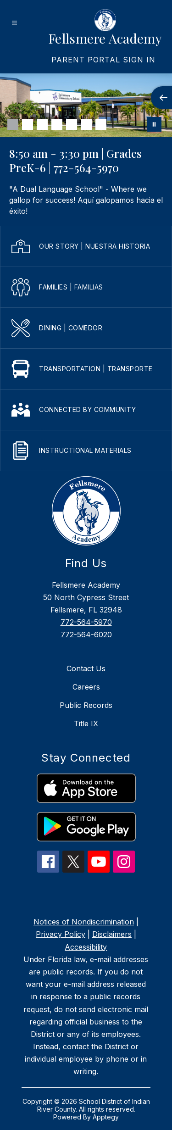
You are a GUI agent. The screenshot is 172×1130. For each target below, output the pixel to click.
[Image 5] (71, 124)
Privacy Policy (60, 934)
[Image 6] (86, 124)
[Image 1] (12, 124)
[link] (103, 59)
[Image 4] (56, 124)
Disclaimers (112, 934)
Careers (86, 686)
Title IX (86, 723)
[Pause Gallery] (154, 124)
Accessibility (86, 947)
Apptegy (106, 1117)
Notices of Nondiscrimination (83, 921)
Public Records (86, 705)
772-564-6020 (86, 634)
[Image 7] (100, 124)
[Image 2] (27, 124)
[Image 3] (42, 124)
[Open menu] (14, 23)
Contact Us (86, 668)
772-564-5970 (86, 622)
